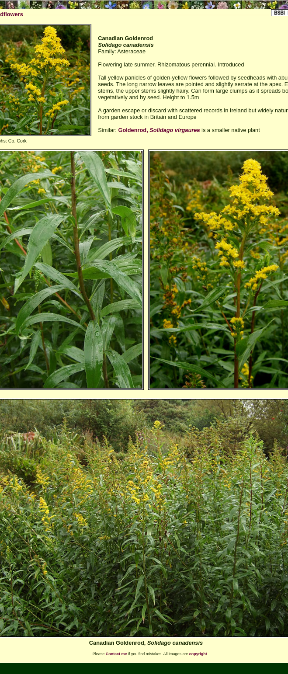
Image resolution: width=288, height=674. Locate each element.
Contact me (116, 654)
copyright (198, 654)
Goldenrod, (159, 130)
